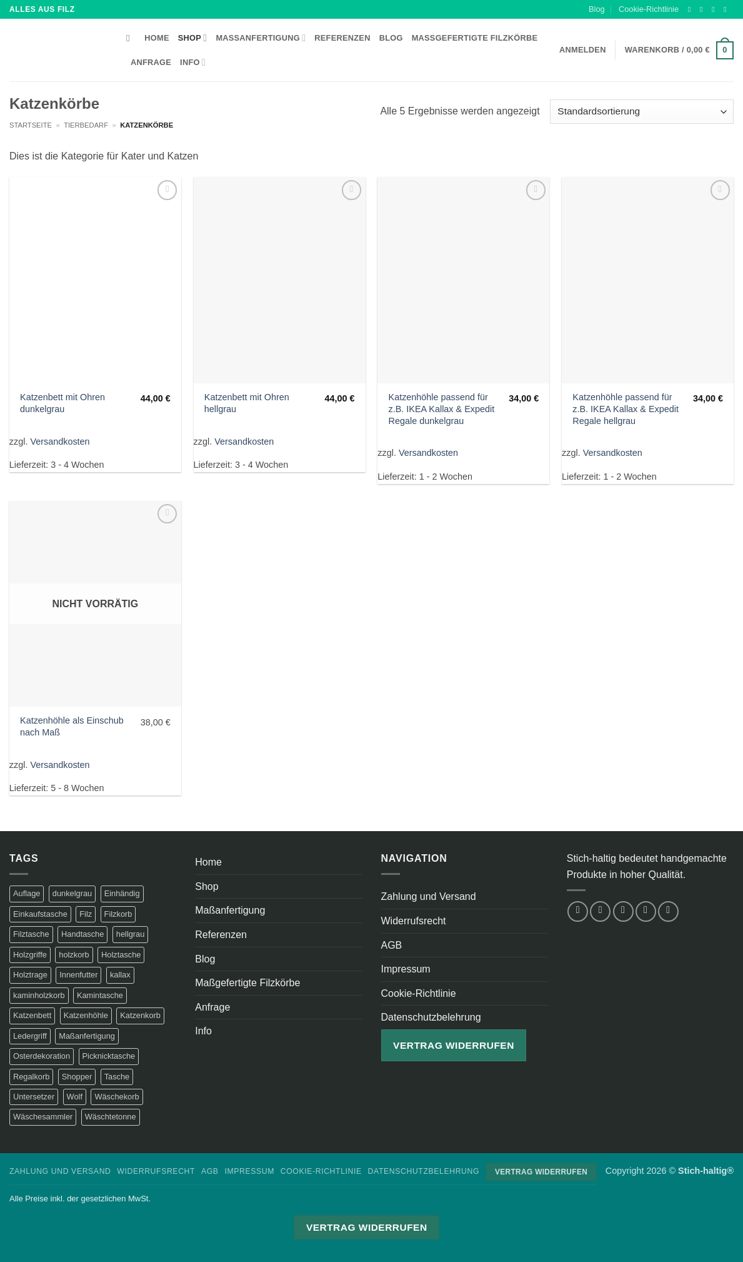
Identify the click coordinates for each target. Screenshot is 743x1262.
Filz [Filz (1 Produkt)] (85, 914)
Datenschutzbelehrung (431, 1017)
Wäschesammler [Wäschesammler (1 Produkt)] (42, 1116)
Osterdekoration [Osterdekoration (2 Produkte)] (41, 1056)
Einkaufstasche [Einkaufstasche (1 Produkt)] (40, 914)
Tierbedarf (86, 125)
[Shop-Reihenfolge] (642, 111)
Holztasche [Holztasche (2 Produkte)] (121, 954)
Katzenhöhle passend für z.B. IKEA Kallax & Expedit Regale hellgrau (625, 408)
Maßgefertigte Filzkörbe (475, 38)
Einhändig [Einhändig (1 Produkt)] (122, 893)
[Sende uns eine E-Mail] (727, 9)
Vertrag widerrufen (453, 1045)
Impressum (406, 969)
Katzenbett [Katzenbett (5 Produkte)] (32, 1015)
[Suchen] (131, 38)
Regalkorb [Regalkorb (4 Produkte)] (31, 1076)
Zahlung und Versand (428, 896)
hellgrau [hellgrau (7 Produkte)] (130, 934)
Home (156, 38)
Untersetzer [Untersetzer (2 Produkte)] (33, 1096)
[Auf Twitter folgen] (715, 9)
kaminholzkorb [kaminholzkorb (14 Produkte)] (39, 995)
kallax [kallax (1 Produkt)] (120, 974)
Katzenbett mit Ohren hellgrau (246, 403)
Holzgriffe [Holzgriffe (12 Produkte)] (30, 954)
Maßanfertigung (261, 38)
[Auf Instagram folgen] (703, 9)
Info (193, 62)
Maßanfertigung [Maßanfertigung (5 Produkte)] (87, 1036)
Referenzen (342, 38)
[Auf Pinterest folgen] (668, 911)
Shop (192, 38)
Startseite (30, 125)
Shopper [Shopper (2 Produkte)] (77, 1076)
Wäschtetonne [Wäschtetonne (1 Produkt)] (110, 1116)
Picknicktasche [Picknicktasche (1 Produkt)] (109, 1056)
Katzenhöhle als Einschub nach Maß (72, 726)
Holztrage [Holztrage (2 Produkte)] (30, 974)
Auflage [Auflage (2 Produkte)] (26, 893)
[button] (679, 50)
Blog (597, 9)
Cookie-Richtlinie (649, 9)
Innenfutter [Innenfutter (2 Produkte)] (78, 974)
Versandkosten (59, 442)
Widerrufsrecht (413, 921)
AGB (391, 945)
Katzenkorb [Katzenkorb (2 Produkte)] (140, 1015)
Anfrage (151, 62)
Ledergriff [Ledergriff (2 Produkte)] (30, 1036)
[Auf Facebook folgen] (692, 9)
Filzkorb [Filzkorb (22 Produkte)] (118, 914)
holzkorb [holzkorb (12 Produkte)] (74, 954)
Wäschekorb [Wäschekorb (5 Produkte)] (116, 1096)
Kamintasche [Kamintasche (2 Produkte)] (100, 995)
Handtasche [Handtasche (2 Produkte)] (82, 934)
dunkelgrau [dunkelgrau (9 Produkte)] (72, 893)
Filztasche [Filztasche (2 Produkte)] (31, 934)
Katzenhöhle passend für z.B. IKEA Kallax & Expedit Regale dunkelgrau (442, 408)
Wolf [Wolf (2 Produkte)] (74, 1096)
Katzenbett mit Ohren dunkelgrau (62, 403)
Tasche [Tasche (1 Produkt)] (117, 1076)
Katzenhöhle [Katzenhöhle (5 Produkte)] (86, 1015)
